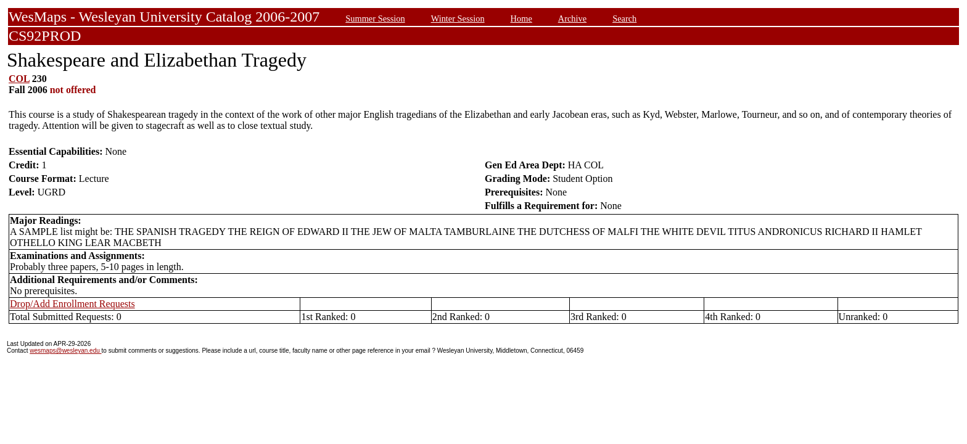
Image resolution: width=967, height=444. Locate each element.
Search (624, 18)
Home (521, 18)
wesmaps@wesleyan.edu (65, 350)
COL (19, 78)
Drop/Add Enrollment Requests (72, 303)
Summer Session (375, 18)
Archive (572, 18)
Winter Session (458, 18)
